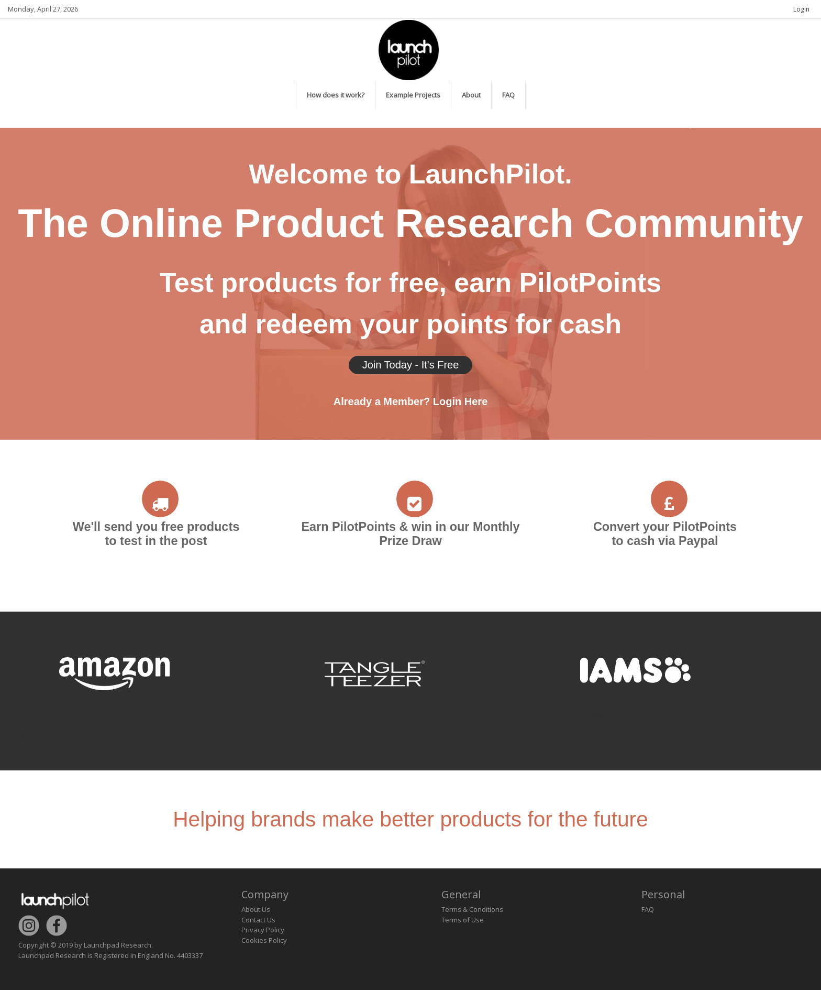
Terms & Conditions (472, 909)
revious (592, 715)
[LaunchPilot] (410, 48)
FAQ (647, 909)
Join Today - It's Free (410, 365)
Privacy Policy (262, 929)
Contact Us (258, 919)
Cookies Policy (264, 940)
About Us (255, 909)
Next (27, 736)
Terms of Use (462, 919)
